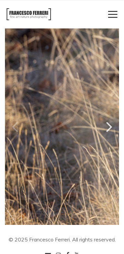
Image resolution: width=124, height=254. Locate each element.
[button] (109, 126)
